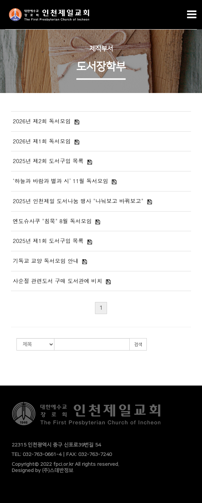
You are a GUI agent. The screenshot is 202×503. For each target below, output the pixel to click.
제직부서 (101, 48)
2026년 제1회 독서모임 (42, 141)
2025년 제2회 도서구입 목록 (48, 161)
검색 (138, 344)
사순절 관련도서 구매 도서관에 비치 (57, 281)
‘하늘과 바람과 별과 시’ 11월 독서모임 (60, 181)
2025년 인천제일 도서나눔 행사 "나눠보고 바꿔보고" (78, 201)
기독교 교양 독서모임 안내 (46, 260)
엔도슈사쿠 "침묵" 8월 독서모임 (52, 221)
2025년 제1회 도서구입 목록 (48, 240)
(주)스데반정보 (57, 470)
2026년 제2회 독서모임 (42, 121)
